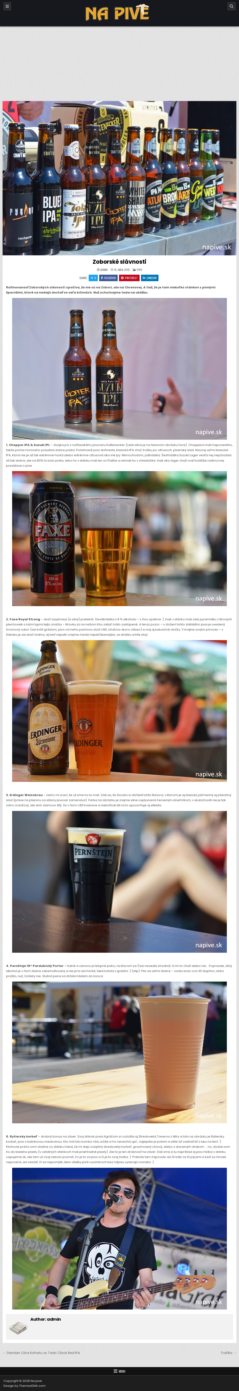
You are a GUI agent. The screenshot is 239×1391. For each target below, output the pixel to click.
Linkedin (150, 278)
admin (104, 269)
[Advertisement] (119, 61)
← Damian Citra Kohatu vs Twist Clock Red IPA (41, 1352)
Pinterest (129, 278)
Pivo (139, 270)
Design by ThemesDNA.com (25, 1386)
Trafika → (228, 1352)
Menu (122, 1371)
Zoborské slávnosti (119, 262)
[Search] (231, 6)
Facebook (108, 278)
